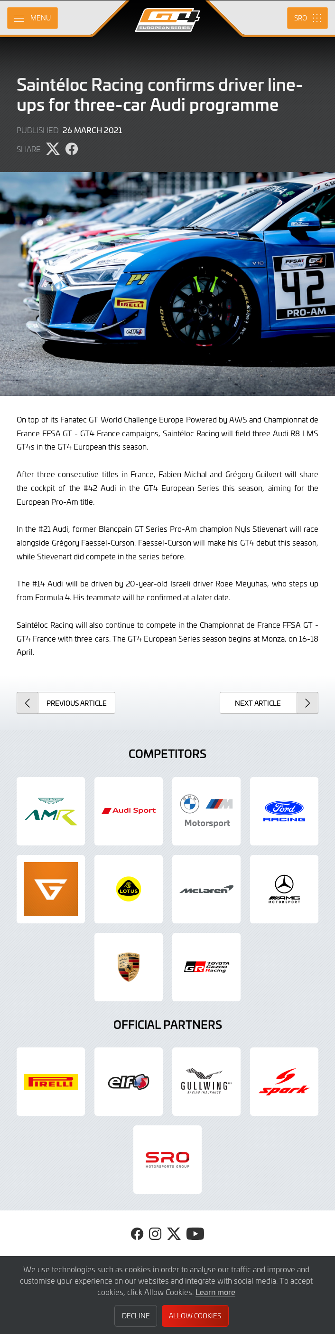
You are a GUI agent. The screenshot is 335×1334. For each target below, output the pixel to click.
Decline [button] (136, 1315)
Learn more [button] (215, 1291)
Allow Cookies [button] (195, 1315)
